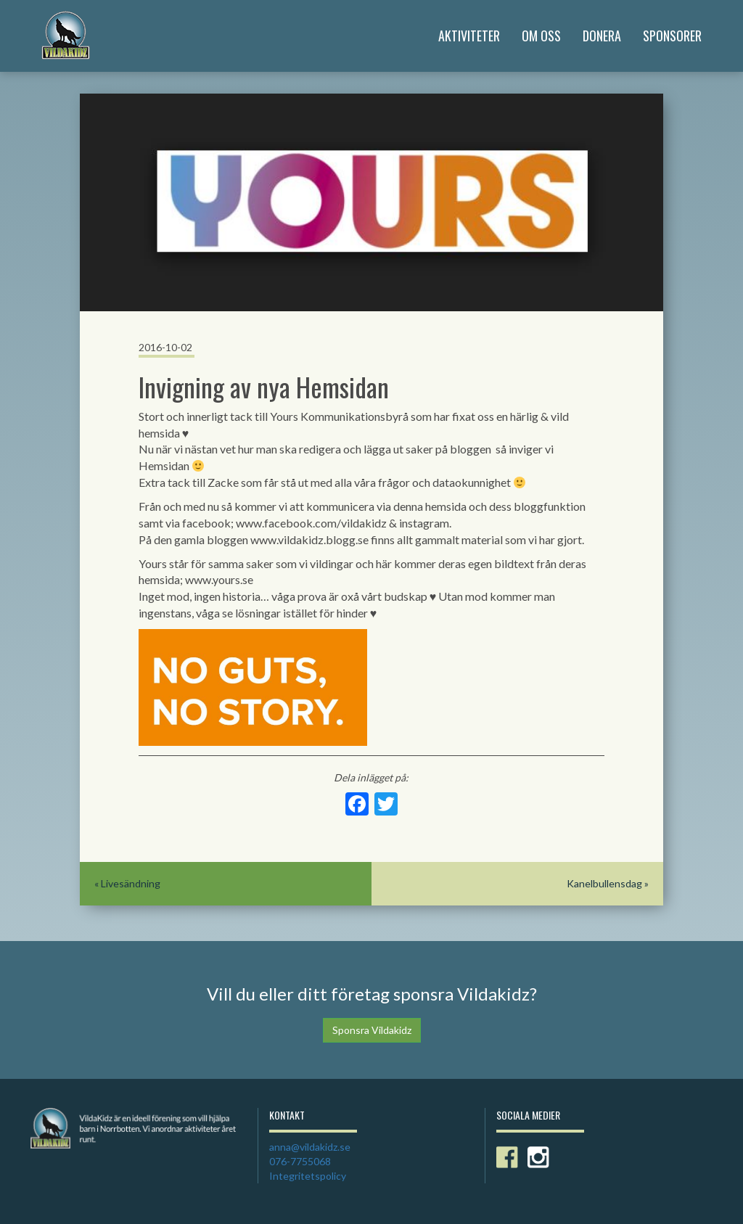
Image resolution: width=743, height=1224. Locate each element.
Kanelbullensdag (604, 883)
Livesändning (130, 883)
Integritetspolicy (307, 1176)
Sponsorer (672, 35)
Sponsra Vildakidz (371, 1030)
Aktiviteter (469, 35)
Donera (602, 35)
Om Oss (541, 35)
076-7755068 (300, 1161)
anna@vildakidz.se (309, 1147)
